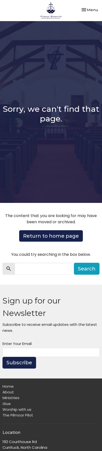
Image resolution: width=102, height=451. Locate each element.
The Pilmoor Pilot (17, 415)
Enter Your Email (17, 343)
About (8, 392)
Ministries (10, 397)
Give (6, 403)
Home (8, 386)
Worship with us (16, 409)
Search (87, 269)
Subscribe (19, 363)
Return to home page (51, 236)
